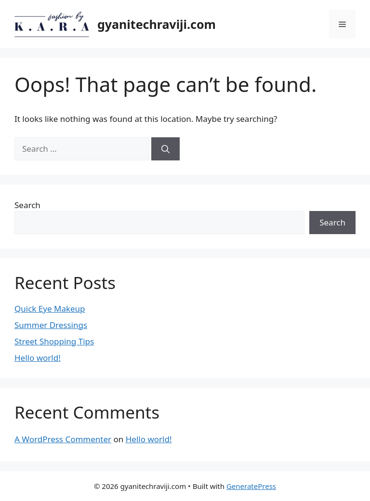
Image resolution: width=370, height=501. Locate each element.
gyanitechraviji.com (156, 24)
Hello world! (37, 357)
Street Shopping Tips (54, 341)
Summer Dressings (50, 324)
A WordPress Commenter (62, 439)
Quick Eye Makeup (49, 308)
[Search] (165, 148)
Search (27, 205)
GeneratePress (251, 486)
